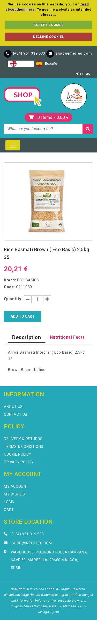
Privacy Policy (19, 462)
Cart (9, 510)
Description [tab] (26, 337)
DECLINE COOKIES (48, 37)
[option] (47, 64)
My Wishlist (16, 494)
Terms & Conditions (23, 446)
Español (47, 64)
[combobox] (21, 64)
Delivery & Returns (23, 439)
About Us (13, 407)
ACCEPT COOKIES (48, 25)
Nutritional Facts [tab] (67, 337)
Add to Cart (23, 316)
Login (83, 74)
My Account (16, 486)
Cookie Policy (17, 454)
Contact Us (15, 414)
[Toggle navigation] (12, 145)
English (20, 64)
